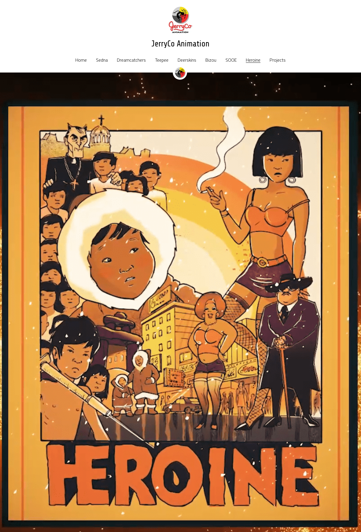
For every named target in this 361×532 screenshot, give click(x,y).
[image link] (180, 19)
